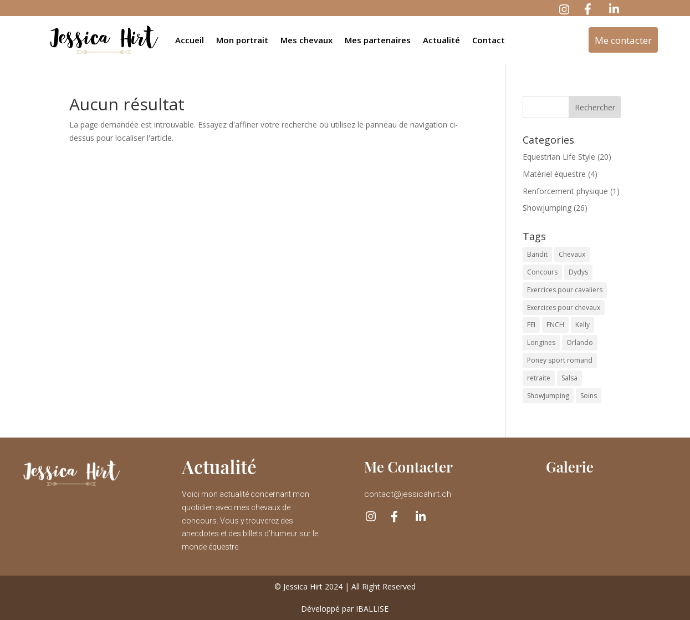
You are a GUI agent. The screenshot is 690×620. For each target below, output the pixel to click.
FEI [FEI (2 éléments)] (531, 324)
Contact (488, 39)
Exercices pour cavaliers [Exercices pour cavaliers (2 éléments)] (564, 289)
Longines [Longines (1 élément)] (541, 342)
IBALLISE (372, 608)
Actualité (441, 39)
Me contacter (623, 40)
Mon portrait (242, 39)
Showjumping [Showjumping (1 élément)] (548, 395)
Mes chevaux (306, 39)
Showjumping (547, 207)
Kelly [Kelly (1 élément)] (582, 324)
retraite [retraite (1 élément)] (538, 378)
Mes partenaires (378, 39)
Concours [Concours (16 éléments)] (542, 272)
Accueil (189, 39)
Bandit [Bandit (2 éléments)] (537, 254)
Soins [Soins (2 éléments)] (588, 395)
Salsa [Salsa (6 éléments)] (569, 378)
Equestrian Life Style (559, 156)
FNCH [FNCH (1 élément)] (555, 324)
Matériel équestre (554, 174)
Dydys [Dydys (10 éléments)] (578, 272)
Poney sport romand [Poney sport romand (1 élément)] (559, 360)
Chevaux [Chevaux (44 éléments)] (572, 254)
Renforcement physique (565, 191)
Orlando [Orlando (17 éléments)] (579, 342)
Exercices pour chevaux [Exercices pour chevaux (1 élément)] (563, 307)
